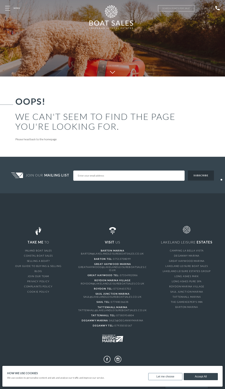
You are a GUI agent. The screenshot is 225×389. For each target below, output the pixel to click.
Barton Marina (186, 307)
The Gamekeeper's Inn (187, 301)
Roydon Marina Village (186, 286)
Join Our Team (38, 276)
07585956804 (125, 315)
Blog (38, 271)
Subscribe (200, 175)
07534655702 (122, 288)
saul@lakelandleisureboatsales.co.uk (112, 296)
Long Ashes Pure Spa (186, 281)
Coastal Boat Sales (38, 255)
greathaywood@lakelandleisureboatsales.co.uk (112, 269)
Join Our (48, 175)
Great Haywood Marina (187, 260)
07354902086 (129, 275)
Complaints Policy (38, 286)
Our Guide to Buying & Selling (38, 266)
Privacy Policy (38, 281)
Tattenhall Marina (186, 296)
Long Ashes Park (187, 276)
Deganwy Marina (186, 255)
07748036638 (119, 301)
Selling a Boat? (38, 260)
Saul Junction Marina (186, 291)
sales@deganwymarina (126, 320)
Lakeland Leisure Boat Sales (187, 266)
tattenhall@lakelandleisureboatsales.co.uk (112, 310)
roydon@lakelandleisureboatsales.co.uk (113, 283)
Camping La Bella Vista (187, 250)
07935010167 (123, 325)
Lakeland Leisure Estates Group (187, 271)
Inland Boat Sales (38, 250)
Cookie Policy (38, 291)
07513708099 (122, 258)
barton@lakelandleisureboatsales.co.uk (112, 253)
